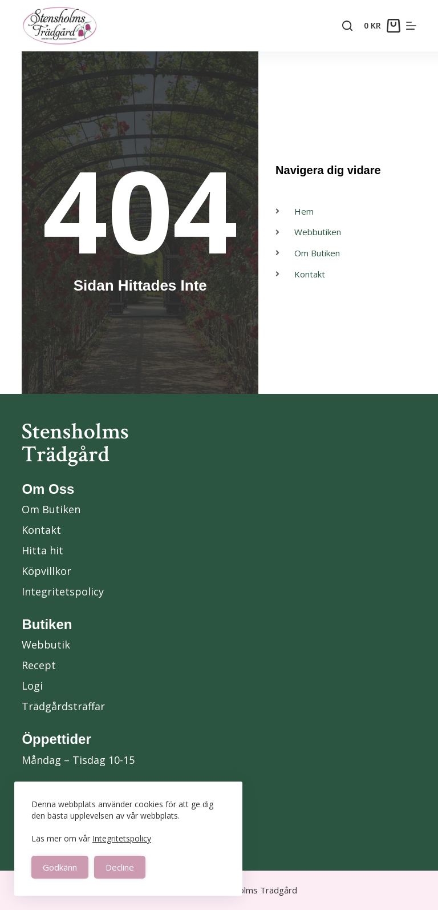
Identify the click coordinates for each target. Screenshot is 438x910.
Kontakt (41, 530)
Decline (120, 867)
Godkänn (60, 867)
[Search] (347, 26)
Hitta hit (42, 550)
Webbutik (46, 644)
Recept (39, 665)
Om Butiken (51, 509)
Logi (32, 685)
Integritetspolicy (121, 838)
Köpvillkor (46, 571)
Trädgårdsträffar (63, 706)
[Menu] (411, 26)
